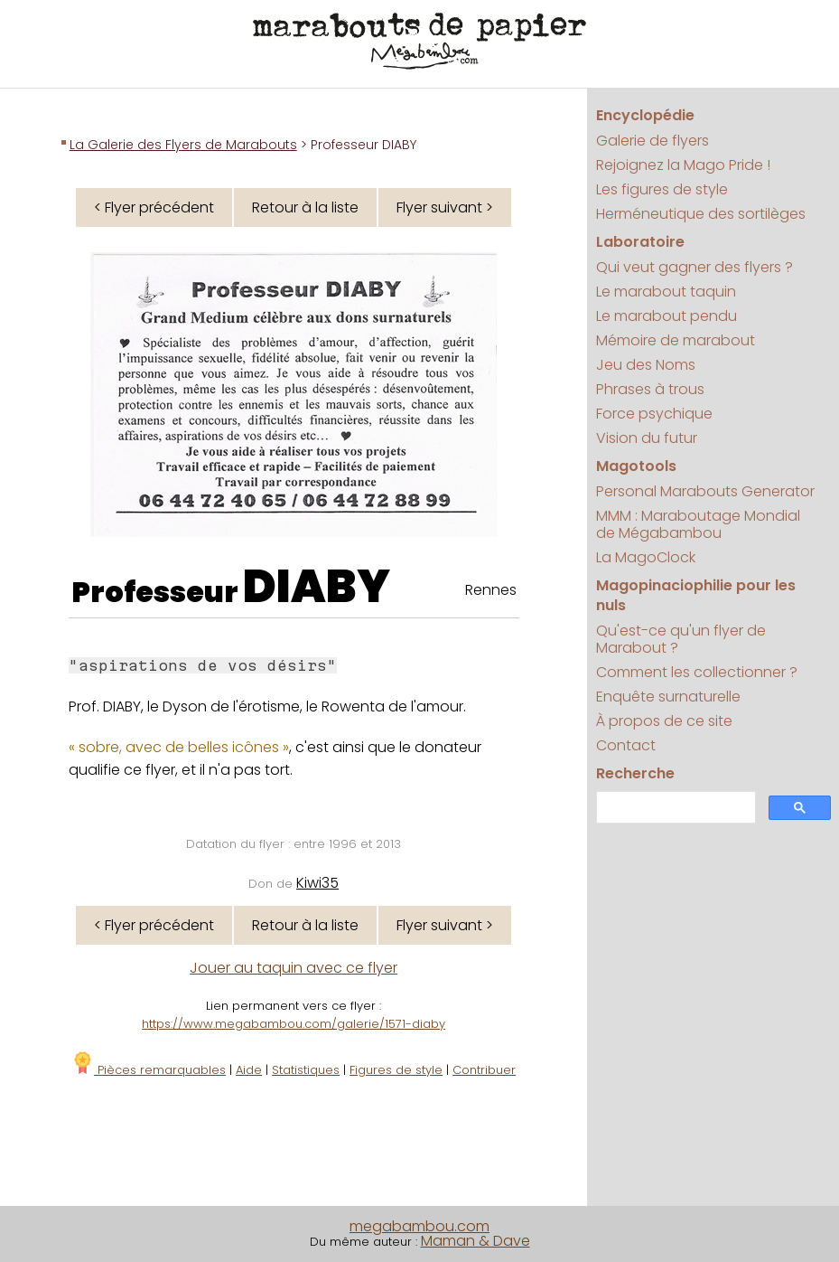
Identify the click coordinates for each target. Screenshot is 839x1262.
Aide (249, 1069)
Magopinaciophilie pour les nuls (696, 595)
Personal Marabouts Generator (705, 491)
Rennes (491, 589)
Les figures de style (662, 189)
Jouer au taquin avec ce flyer (293, 967)
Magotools (636, 466)
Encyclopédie (645, 115)
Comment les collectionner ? (696, 672)
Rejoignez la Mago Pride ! (683, 165)
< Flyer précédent (154, 207)
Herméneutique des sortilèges (701, 213)
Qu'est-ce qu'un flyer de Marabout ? (681, 639)
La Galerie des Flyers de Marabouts (183, 145)
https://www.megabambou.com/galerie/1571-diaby (293, 1023)
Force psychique (654, 413)
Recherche (635, 773)
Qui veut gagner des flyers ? (694, 267)
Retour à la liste (305, 207)
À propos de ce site (664, 721)
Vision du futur (646, 438)
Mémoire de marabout (675, 340)
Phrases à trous (650, 389)
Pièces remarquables (148, 1069)
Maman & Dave (475, 1240)
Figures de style (396, 1069)
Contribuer (484, 1069)
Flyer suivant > (444, 207)
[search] (674, 807)
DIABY (316, 586)
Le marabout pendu (666, 316)
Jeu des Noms (645, 364)
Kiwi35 (317, 882)
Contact (626, 745)
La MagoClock (645, 557)
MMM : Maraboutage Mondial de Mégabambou (698, 524)
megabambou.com (419, 1226)
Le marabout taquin (666, 291)
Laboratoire (640, 241)
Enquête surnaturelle (668, 696)
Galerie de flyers (652, 140)
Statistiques (306, 1069)
